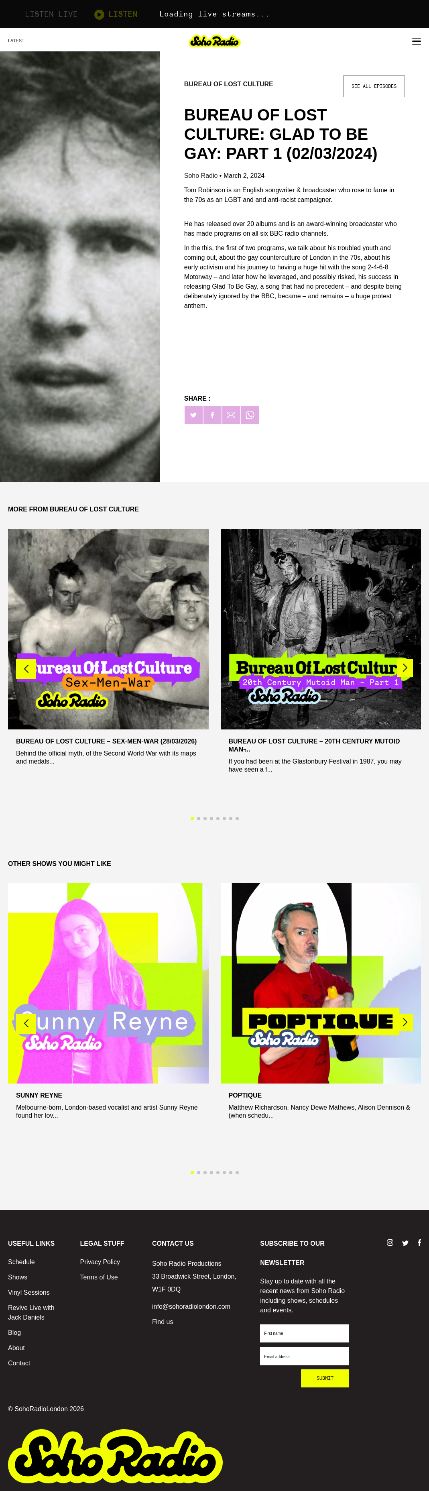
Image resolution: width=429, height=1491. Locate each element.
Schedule (21, 1262)
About (16, 1347)
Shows (17, 1277)
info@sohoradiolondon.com (191, 1306)
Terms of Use (99, 1277)
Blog (14, 1332)
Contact (19, 1363)
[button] (405, 668)
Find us (162, 1321)
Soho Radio (202, 175)
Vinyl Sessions (29, 1292)
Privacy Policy (100, 1262)
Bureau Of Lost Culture (228, 84)
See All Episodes (374, 86)
